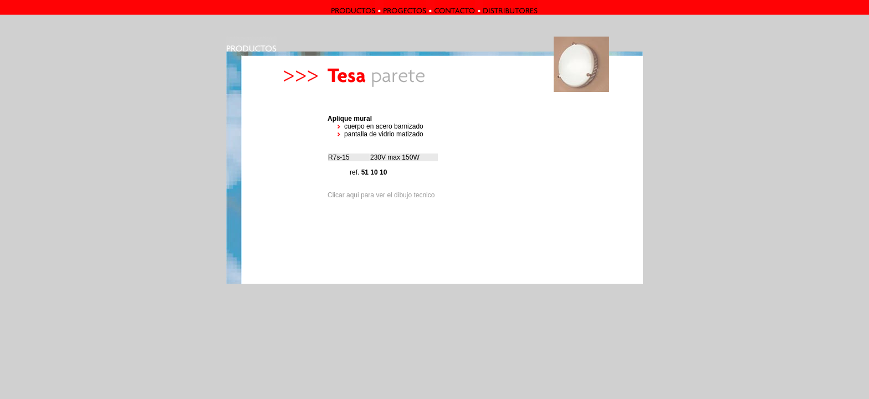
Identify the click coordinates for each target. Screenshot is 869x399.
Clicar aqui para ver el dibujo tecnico (381, 195)
